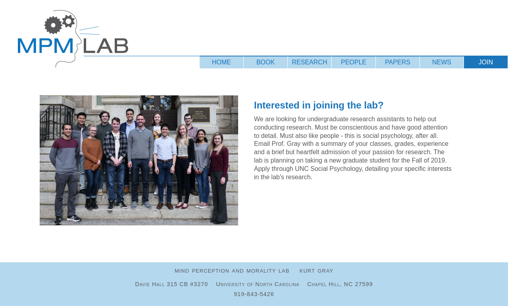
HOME (221, 62)
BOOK (265, 62)
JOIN (486, 62)
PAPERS (397, 62)
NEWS (441, 62)
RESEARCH (309, 62)
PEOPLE (353, 62)
